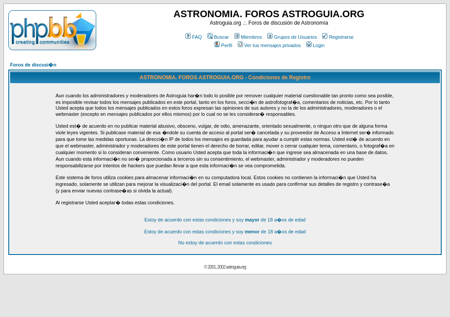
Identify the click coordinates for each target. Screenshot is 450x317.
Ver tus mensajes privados (269, 45)
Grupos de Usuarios (292, 37)
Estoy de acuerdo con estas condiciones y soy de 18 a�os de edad (225, 219)
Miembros (248, 37)
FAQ (193, 37)
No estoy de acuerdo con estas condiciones (225, 242)
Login (315, 45)
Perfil (223, 45)
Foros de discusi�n (33, 64)
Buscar (218, 37)
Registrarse (337, 37)
